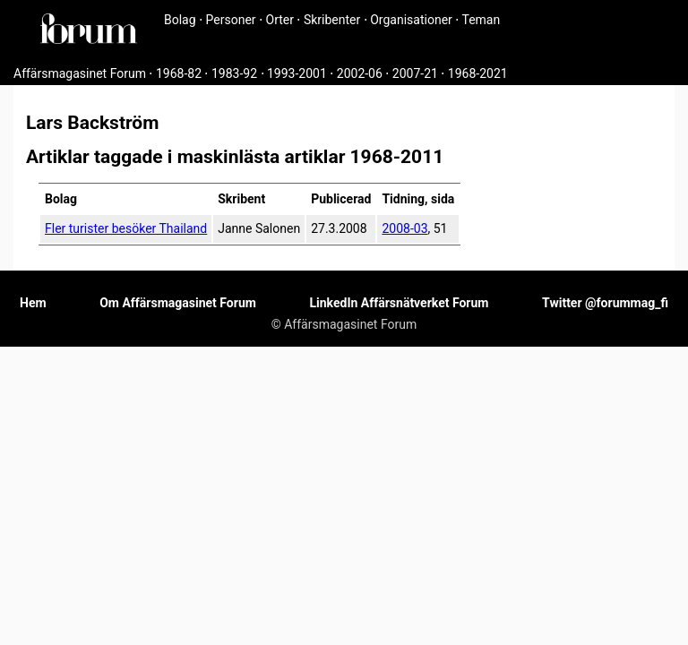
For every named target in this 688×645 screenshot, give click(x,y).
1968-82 (179, 73)
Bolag (180, 20)
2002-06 (360, 73)
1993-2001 (297, 73)
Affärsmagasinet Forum (79, 73)
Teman (480, 20)
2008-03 (404, 228)
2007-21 (415, 73)
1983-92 (234, 73)
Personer (231, 20)
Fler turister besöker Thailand (126, 228)
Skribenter (332, 20)
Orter (280, 20)
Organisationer (411, 20)
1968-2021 (478, 73)
